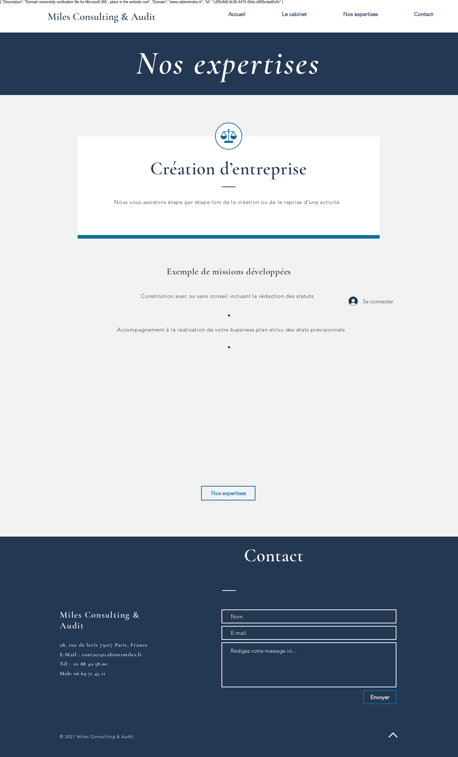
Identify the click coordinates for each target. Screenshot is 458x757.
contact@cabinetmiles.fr (112, 654)
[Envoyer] (379, 697)
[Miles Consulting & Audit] (101, 17)
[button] (360, 14)
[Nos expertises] (228, 493)
